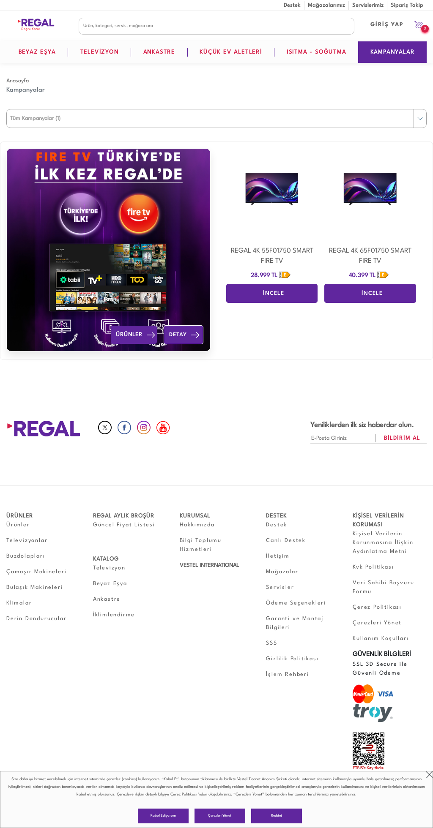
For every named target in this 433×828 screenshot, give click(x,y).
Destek (292, 5)
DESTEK (276, 516)
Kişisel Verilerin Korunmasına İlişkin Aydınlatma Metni (383, 542)
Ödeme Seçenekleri (296, 603)
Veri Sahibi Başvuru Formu (383, 587)
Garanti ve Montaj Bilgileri (294, 623)
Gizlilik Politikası (292, 659)
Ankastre (107, 599)
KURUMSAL (195, 516)
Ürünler (18, 525)
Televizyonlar (26, 540)
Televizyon (109, 568)
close (429, 774)
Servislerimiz (368, 5)
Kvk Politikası (373, 567)
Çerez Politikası (183, 794)
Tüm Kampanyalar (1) (35, 118)
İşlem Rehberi (287, 674)
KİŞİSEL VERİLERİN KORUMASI (378, 520)
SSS (271, 643)
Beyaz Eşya (110, 583)
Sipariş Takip (407, 5)
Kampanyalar (25, 90)
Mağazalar (282, 572)
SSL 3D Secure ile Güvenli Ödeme (380, 669)
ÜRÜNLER (135, 335)
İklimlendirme (114, 615)
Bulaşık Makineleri (34, 587)
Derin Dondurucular (36, 618)
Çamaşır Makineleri (36, 572)
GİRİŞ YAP (386, 24)
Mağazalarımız (326, 5)
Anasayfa (17, 81)
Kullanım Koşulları (380, 638)
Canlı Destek (286, 540)
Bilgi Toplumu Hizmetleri (201, 545)
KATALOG (106, 559)
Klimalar (19, 603)
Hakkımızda (197, 525)
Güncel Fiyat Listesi (124, 525)
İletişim (277, 556)
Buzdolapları (25, 556)
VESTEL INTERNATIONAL (209, 565)
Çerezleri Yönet (219, 815)
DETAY (185, 335)
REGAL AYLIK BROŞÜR (123, 516)
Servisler (280, 587)
